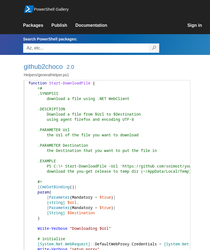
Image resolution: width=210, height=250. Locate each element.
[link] (37, 25)
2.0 (70, 67)
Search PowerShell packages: (50, 39)
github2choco (43, 66)
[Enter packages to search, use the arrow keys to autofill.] (86, 48)
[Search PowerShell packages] (154, 48)
